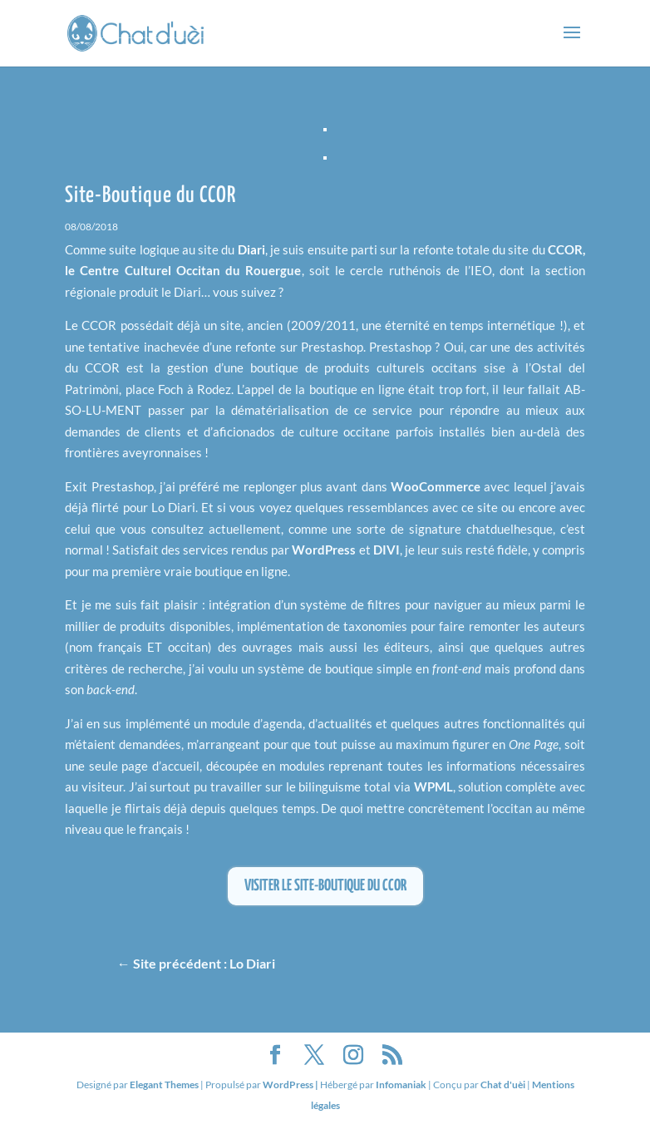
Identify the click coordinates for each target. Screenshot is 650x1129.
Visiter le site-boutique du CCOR (325, 886)
